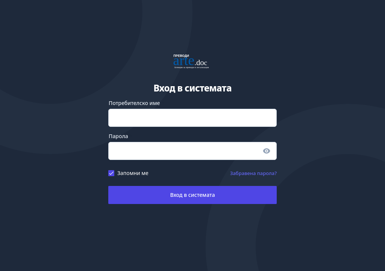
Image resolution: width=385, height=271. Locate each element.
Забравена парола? (253, 173)
